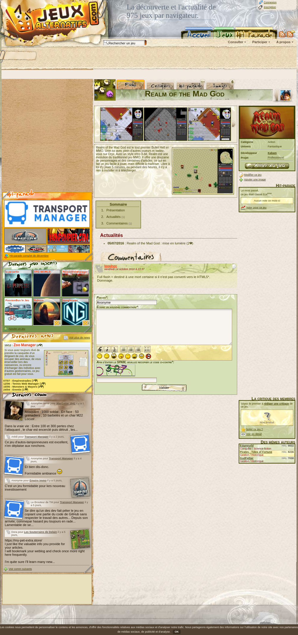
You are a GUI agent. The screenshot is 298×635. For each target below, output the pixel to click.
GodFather (247, 458)
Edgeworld (247, 445)
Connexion (270, 2)
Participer (259, 42)
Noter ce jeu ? (254, 429)
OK (177, 631)
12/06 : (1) (24, 383)
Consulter (235, 42)
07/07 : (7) (20, 380)
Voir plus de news (79, 337)
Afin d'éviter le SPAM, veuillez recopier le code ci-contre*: (135, 371)
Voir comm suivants (20, 568)
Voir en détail (254, 434)
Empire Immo (38, 480)
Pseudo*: (102, 297)
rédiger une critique (276, 403)
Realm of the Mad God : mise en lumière (156, 243)
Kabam (272, 153)
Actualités (113, 217)
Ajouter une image (255, 179)
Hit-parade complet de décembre (29, 255)
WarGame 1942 (65, 403)
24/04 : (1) (15, 389)
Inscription (270, 7)
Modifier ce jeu (253, 174)
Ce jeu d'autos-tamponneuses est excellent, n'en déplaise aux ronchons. (36, 443)
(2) (190, 243)
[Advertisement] (76, 58)
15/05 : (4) (23, 386)
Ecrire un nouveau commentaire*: (118, 307)
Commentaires (117, 223)
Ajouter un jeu (17, 328)
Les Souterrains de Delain (40, 532)
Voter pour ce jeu (256, 207)
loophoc (110, 266)
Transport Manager (36, 436)
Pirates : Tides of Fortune (256, 451)
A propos (283, 42)
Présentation (115, 210)
